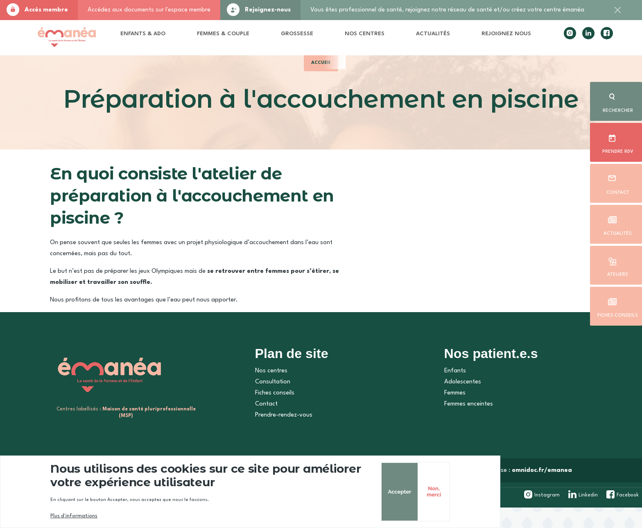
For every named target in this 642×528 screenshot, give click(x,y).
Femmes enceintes (463, 427)
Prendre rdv (617, 149)
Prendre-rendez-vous (279, 438)
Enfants (450, 394)
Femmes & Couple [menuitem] (229, 38)
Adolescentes (457, 405)
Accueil (321, 72)
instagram (558, 39)
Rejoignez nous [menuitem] (479, 38)
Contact (617, 190)
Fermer (617, 14)
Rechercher (617, 109)
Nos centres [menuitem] (357, 38)
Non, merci (559, 491)
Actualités (617, 231)
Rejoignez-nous (268, 10)
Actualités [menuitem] (422, 36)
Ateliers (617, 272)
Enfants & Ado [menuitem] (165, 38)
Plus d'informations (88, 516)
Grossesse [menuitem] (303, 36)
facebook (595, 39)
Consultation (268, 405)
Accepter (524, 492)
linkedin (576, 39)
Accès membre (46, 10)
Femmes (449, 416)
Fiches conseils (617, 313)
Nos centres (267, 394)
